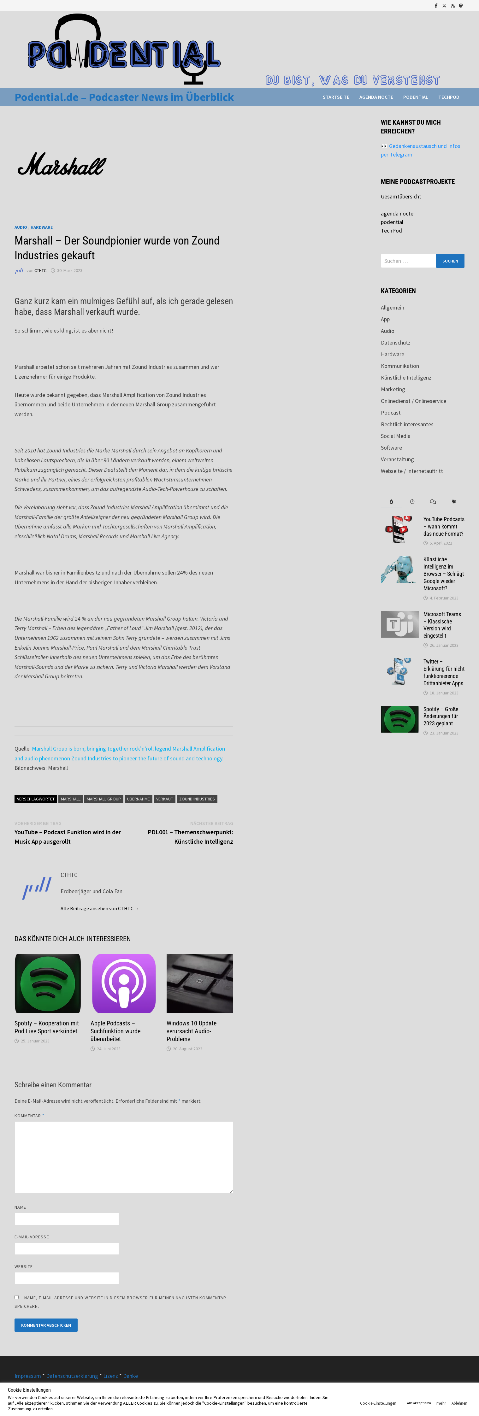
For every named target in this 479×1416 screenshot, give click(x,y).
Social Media (396, 436)
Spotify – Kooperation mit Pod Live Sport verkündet (47, 1027)
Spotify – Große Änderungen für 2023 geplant (440, 716)
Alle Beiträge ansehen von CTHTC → (100, 908)
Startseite (336, 97)
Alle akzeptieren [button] (419, 1403)
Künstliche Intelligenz (406, 377)
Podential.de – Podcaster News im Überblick (124, 97)
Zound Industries (197, 799)
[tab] (391, 502)
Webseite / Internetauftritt (412, 471)
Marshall (70, 799)
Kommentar (30, 1115)
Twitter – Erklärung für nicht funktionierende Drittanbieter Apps (443, 672)
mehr (441, 1403)
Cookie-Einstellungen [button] (378, 1403)
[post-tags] (454, 502)
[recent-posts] (412, 502)
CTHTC (40, 270)
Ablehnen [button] (459, 1403)
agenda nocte (376, 97)
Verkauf (164, 799)
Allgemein (392, 307)
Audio (21, 227)
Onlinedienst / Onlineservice (413, 400)
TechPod (448, 97)
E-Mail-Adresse (32, 1237)
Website (24, 1266)
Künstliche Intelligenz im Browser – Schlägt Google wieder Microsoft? (443, 573)
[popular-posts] (391, 502)
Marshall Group (104, 799)
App (385, 319)
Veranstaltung (397, 459)
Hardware (42, 227)
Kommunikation (400, 365)
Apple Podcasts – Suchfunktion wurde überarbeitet (115, 1031)
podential (415, 97)
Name (20, 1207)
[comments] (433, 502)
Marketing (393, 389)
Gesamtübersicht (401, 196)
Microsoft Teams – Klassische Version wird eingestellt (442, 625)
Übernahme (138, 799)
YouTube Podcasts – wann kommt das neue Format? (443, 526)
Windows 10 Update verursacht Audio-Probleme (191, 1031)
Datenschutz (396, 342)
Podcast (391, 412)
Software (391, 447)
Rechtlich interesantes (407, 424)
